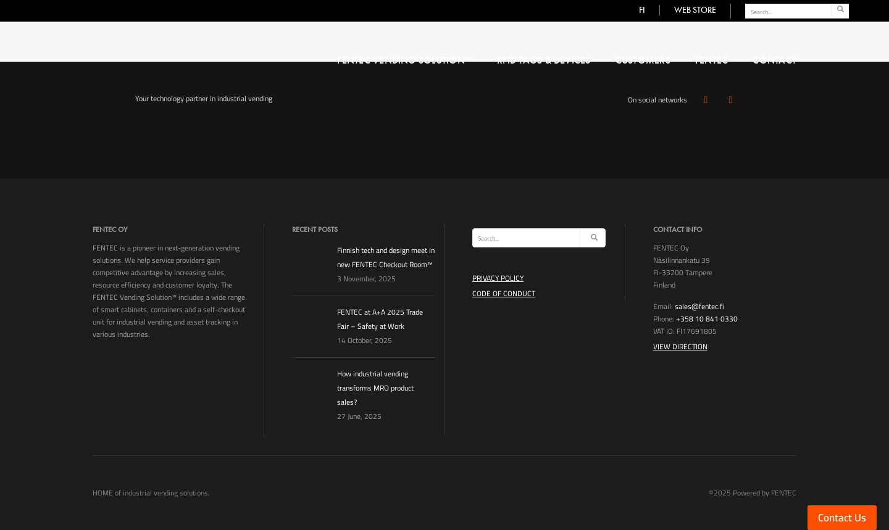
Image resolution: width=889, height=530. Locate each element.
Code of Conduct (503, 293)
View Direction (680, 346)
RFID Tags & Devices (544, 60)
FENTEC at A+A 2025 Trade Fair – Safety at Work (380, 319)
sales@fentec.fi (699, 306)
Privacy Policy (498, 278)
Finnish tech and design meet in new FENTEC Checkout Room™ (386, 257)
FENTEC (711, 60)
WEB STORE (695, 9)
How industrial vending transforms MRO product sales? (375, 387)
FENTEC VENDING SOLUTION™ (404, 60)
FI (642, 9)
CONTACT (774, 60)
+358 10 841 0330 (707, 319)
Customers (643, 60)
